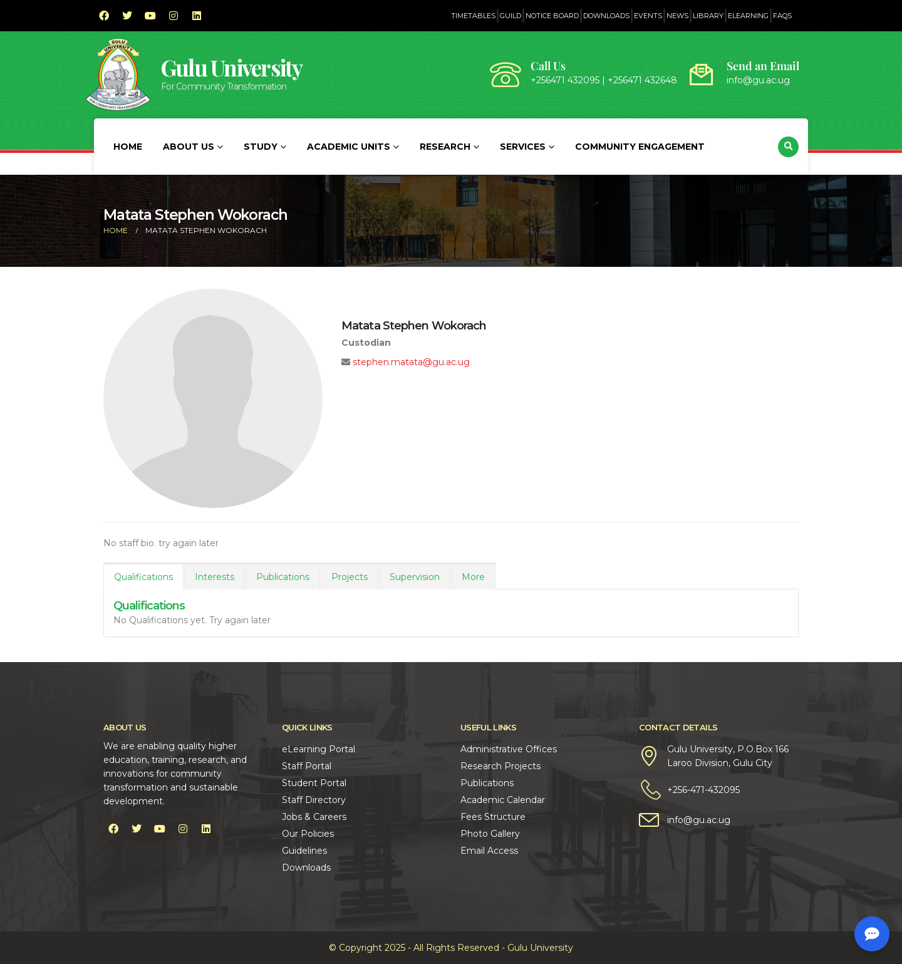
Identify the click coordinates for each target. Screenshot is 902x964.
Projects (349, 577)
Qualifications (143, 577)
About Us (188, 146)
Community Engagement (640, 146)
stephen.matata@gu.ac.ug (411, 362)
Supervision (415, 577)
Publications (282, 577)
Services (523, 146)
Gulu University (232, 67)
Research (445, 146)
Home (127, 146)
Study (260, 146)
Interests (214, 577)
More (473, 577)
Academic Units (348, 146)
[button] (788, 147)
